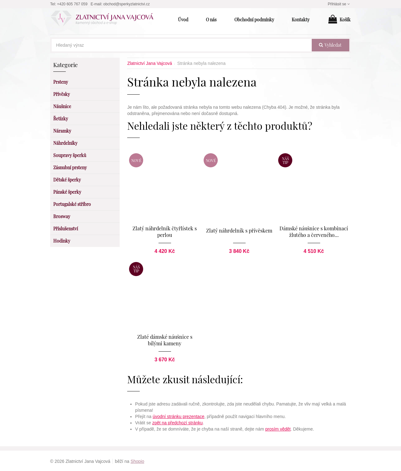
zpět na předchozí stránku (177, 421)
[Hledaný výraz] (182, 45)
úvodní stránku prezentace (178, 415)
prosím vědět (278, 428)
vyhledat (330, 45)
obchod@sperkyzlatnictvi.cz (126, 4)
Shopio (137, 460)
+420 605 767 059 (72, 4)
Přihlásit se (339, 4)
